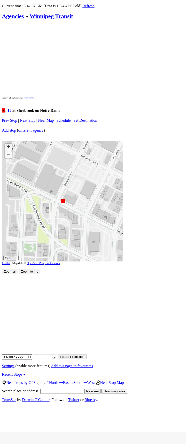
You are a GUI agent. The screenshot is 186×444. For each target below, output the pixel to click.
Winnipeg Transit (51, 16)
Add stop (9, 130)
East (64, 383)
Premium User (29, 98)
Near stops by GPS (19, 383)
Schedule (63, 120)
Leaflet (6, 263)
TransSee (9, 400)
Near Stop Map (110, 383)
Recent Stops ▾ (13, 374)
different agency (31, 130)
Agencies (13, 16)
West (89, 383)
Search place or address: (42, 391)
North (52, 383)
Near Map (46, 120)
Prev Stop (9, 120)
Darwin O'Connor (36, 400)
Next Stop (27, 120)
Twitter (73, 400)
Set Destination (85, 120)
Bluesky (91, 400)
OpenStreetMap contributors (43, 263)
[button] (62, 201)
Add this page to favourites (72, 366)
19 (9, 110)
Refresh (88, 6)
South (76, 383)
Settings (8, 366)
